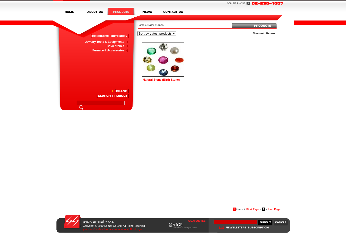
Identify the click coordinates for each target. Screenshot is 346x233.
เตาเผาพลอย (121, 229)
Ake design (136, 229)
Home (140, 25)
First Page (252, 209)
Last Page (274, 209)
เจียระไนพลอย (105, 229)
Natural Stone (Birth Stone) (161, 79)
